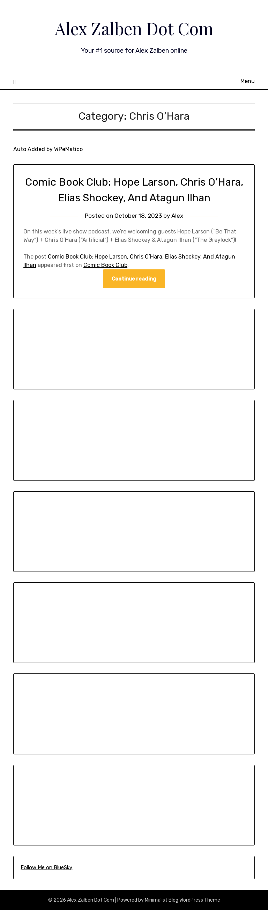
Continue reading (134, 279)
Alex (177, 215)
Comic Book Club (105, 265)
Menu (247, 81)
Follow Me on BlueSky (46, 867)
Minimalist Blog (161, 900)
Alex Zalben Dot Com (134, 28)
